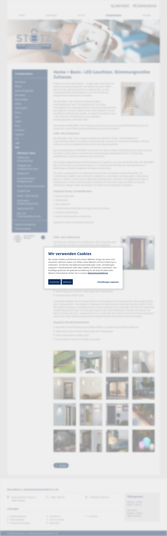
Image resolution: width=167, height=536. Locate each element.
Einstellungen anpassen (108, 282)
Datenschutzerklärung (98, 273)
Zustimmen (54, 282)
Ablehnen (67, 282)
